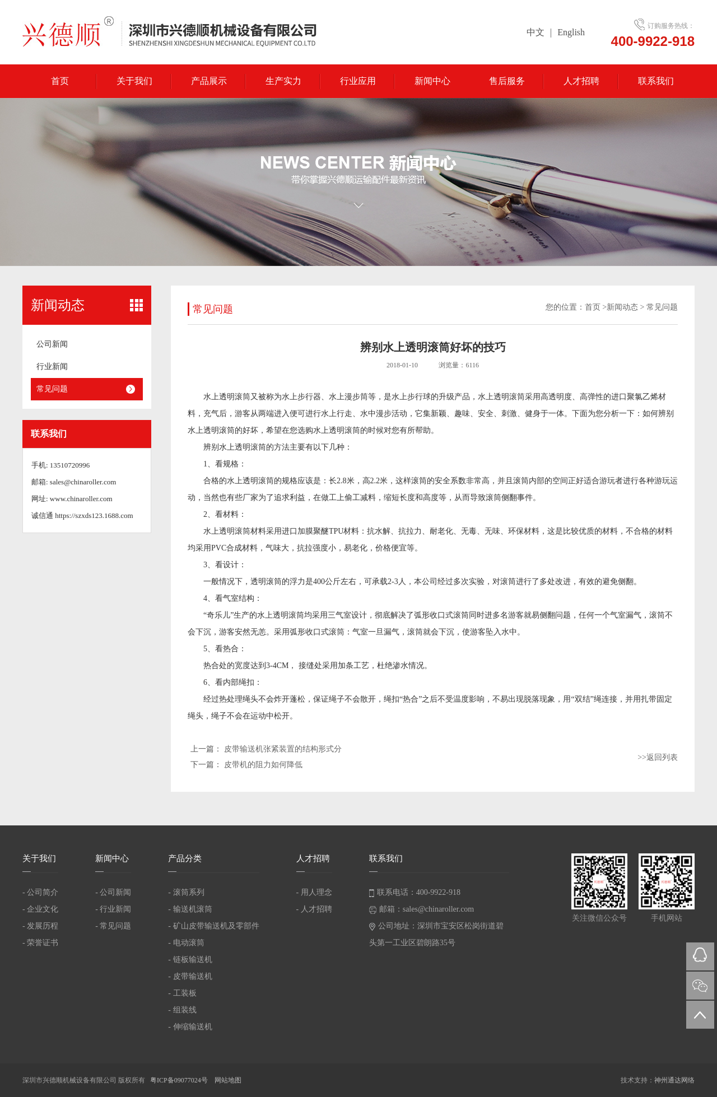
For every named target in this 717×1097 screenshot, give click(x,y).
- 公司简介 (40, 892)
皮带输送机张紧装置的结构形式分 (283, 749)
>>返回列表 (657, 757)
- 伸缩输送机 (190, 1027)
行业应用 (358, 81)
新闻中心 (432, 81)
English (571, 32)
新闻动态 (622, 307)
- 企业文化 (40, 909)
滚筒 (242, 397)
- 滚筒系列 (186, 892)
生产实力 (283, 81)
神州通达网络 (674, 1080)
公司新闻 (52, 344)
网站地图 (228, 1080)
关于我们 (134, 81)
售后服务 (507, 81)
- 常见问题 (113, 926)
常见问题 (52, 389)
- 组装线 (182, 1010)
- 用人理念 (314, 892)
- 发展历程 (40, 926)
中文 (535, 32)
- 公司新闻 (113, 892)
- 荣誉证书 (40, 943)
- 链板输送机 (190, 959)
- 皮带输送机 (190, 976)
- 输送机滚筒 (190, 909)
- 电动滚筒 (186, 943)
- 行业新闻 (113, 909)
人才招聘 (581, 81)
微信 (700, 986)
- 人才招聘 (314, 909)
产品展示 (209, 81)
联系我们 (656, 81)
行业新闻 (52, 366)
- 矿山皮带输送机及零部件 (213, 926)
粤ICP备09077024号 (179, 1080)
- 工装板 (182, 993)
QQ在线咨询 (700, 956)
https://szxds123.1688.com (94, 515)
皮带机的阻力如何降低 (263, 764)
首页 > (596, 307)
